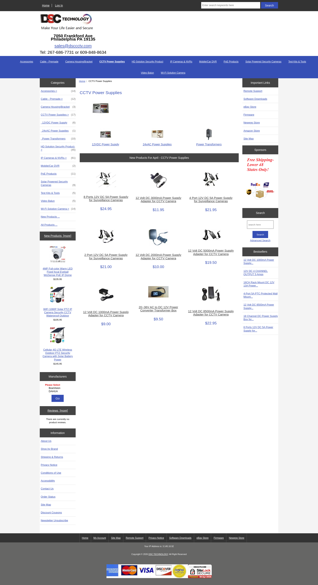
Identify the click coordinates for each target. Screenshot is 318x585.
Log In (59, 5)
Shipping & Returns (52, 456)
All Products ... (49, 224)
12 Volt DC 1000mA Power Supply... (258, 261)
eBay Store (249, 106)
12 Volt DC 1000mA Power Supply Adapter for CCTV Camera (106, 313)
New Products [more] (57, 235)
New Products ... (50, 216)
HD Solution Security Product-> (58, 148)
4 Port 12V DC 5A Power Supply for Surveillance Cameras (211, 199)
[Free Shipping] (260, 180)
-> (58, 114)
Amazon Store (251, 130)
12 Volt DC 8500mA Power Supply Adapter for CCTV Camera (211, 313)
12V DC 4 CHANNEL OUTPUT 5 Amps (255, 272)
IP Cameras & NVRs (181, 61)
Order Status (48, 496)
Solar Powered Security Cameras (263, 61)
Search (260, 213)
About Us (46, 440)
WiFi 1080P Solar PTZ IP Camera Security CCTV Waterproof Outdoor (57, 302)
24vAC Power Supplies (58, 130)
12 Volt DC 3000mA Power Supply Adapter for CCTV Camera (158, 199)
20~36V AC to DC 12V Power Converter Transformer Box (158, 309)
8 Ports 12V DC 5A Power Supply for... (258, 329)
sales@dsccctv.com (73, 45)
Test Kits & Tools (297, 61)
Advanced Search (260, 240)
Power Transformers (58, 138)
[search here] (260, 224)
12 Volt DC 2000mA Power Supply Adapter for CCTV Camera (158, 256)
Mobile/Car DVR (208, 61)
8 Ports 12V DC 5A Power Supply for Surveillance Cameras (106, 198)
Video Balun (147, 72)
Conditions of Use (51, 472)
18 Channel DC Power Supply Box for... (260, 318)
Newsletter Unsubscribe (54, 520)
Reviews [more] (57, 410)
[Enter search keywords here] (230, 5)
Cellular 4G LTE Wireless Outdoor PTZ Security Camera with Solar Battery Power (58, 344)
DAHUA (58, 391)
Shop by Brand (49, 448)
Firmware (248, 114)
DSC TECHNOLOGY (158, 554)
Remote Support (252, 90)
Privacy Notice (49, 464)
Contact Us (47, 488)
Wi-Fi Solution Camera (173, 72)
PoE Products (231, 61)
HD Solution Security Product (147, 61)
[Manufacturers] (58, 388)
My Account (99, 538)
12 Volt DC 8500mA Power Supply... (258, 306)
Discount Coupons (51, 512)
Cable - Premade (49, 61)
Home (45, 5)
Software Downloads (255, 98)
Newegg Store (251, 122)
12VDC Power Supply (58, 122)
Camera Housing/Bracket (78, 61)
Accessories (26, 61)
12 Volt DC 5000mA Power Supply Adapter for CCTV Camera (211, 252)
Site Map (46, 504)
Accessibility (48, 480)
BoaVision (58, 388)
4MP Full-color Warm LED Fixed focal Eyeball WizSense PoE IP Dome (58, 261)
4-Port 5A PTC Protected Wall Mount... (260, 295)
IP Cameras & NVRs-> (58, 158)
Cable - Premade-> (58, 99)
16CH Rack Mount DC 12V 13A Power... (258, 284)
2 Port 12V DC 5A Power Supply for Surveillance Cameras (106, 256)
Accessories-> (58, 91)
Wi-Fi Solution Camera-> (58, 208)
